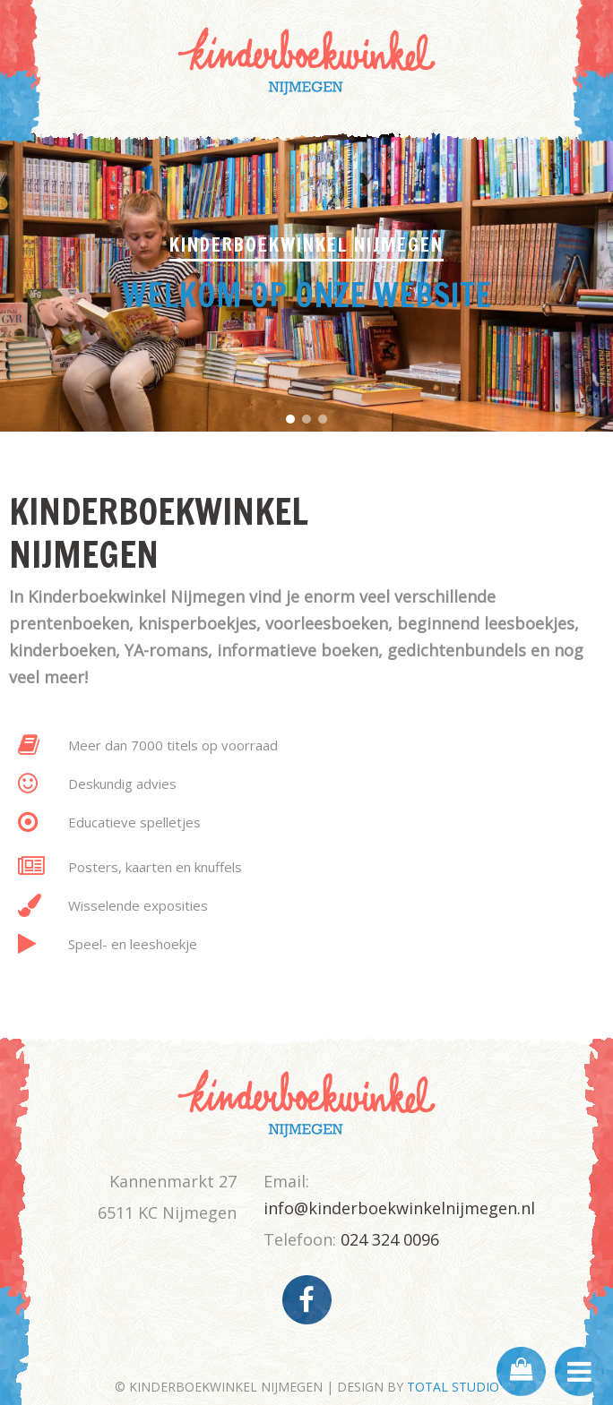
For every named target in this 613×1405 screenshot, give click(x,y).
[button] (290, 419)
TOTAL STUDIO (453, 1386)
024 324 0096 (390, 1239)
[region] (306, 278)
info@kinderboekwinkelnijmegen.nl (399, 1208)
